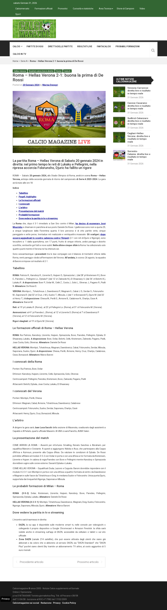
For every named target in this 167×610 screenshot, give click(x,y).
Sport (18, 14)
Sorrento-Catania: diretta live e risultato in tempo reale (138, 155)
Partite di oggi (35, 46)
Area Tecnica (105, 8)
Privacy (56, 603)
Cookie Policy (69, 603)
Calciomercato (22, 8)
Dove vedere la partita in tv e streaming (38, 218)
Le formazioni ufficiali (30, 200)
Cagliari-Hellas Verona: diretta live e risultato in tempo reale (138, 137)
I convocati (24, 204)
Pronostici (62, 8)
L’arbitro (23, 207)
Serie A (24, 61)
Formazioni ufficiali (43, 8)
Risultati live (84, 46)
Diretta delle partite (60, 46)
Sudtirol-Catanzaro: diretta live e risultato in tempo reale (138, 121)
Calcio (16, 46)
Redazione (46, 603)
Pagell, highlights (27, 196)
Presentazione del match (31, 211)
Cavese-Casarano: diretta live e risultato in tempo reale (138, 106)
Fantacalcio (104, 46)
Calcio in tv (19, 54)
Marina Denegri (50, 85)
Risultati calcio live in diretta (41, 71)
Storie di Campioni (125, 8)
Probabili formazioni (128, 46)
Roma (58, 71)
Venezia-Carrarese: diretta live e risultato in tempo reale (138, 91)
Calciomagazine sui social (26, 603)
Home (15, 61)
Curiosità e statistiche (83, 8)
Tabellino (23, 193)
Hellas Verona (20, 71)
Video (142, 8)
